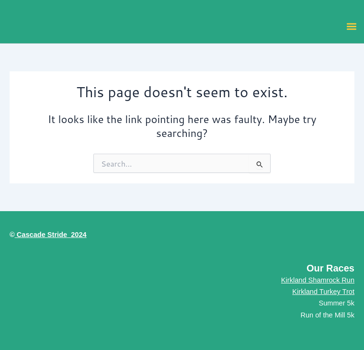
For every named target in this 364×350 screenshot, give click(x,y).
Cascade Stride (41, 234)
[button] (351, 26)
